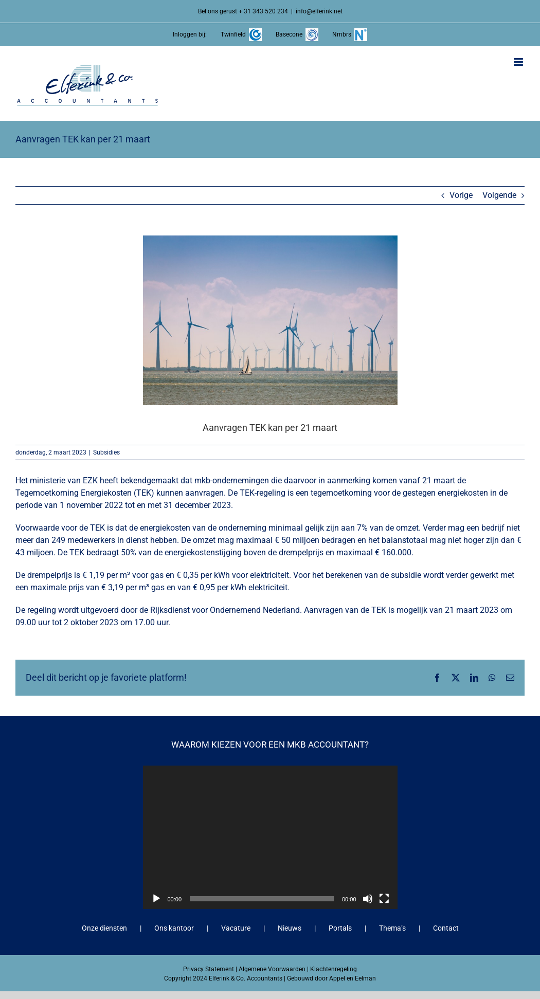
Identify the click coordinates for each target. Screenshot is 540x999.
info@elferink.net (319, 11)
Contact (446, 928)
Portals (340, 928)
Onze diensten (104, 928)
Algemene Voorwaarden (272, 969)
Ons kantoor (174, 928)
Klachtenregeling (333, 969)
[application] (270, 837)
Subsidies (106, 452)
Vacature (235, 928)
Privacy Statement (208, 969)
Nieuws (289, 928)
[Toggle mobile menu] (519, 62)
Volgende (499, 195)
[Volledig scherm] (384, 899)
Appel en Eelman (352, 978)
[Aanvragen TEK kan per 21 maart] (270, 320)
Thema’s (392, 928)
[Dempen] (368, 899)
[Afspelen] (156, 899)
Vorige (461, 195)
